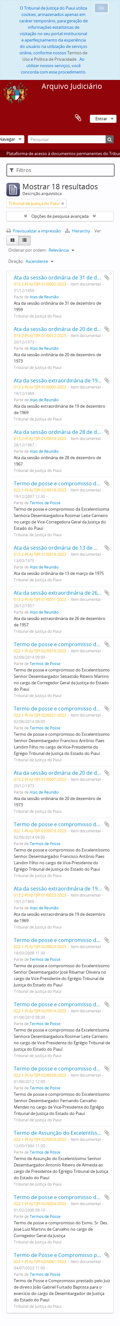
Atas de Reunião (44, 296)
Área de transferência (78, 118)
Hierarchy (78, 231)
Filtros (20, 170)
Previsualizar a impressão (33, 231)
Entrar (101, 119)
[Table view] (24, 240)
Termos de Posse (45, 502)
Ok (101, 8)
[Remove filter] (62, 203)
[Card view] (12, 240)
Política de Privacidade (55, 59)
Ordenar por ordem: (27, 250)
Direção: (16, 261)
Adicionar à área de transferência (107, 277)
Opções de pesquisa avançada (60, 216)
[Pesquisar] (71, 139)
